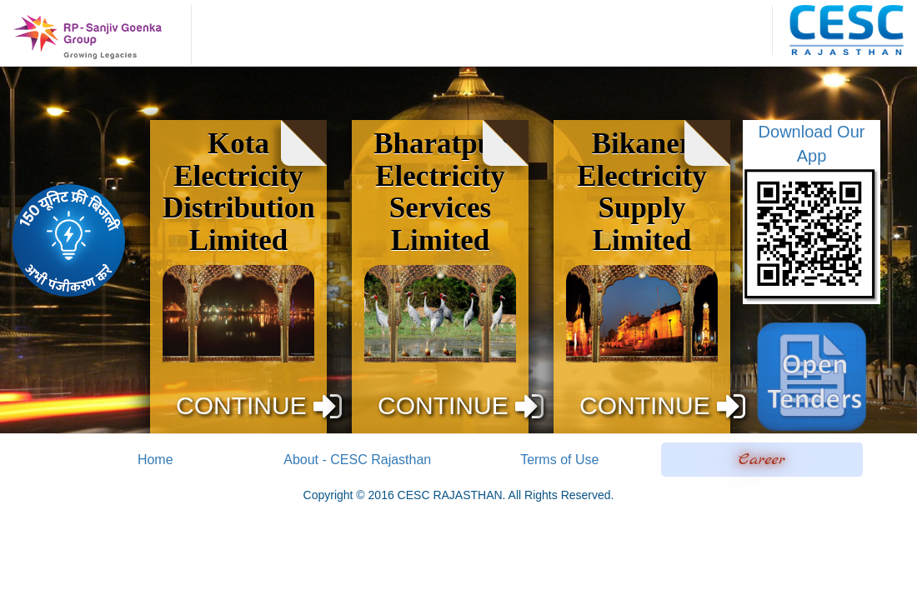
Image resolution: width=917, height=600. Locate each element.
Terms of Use (559, 459)
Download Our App (811, 213)
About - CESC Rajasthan (357, 459)
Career (762, 459)
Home (155, 459)
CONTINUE (259, 405)
